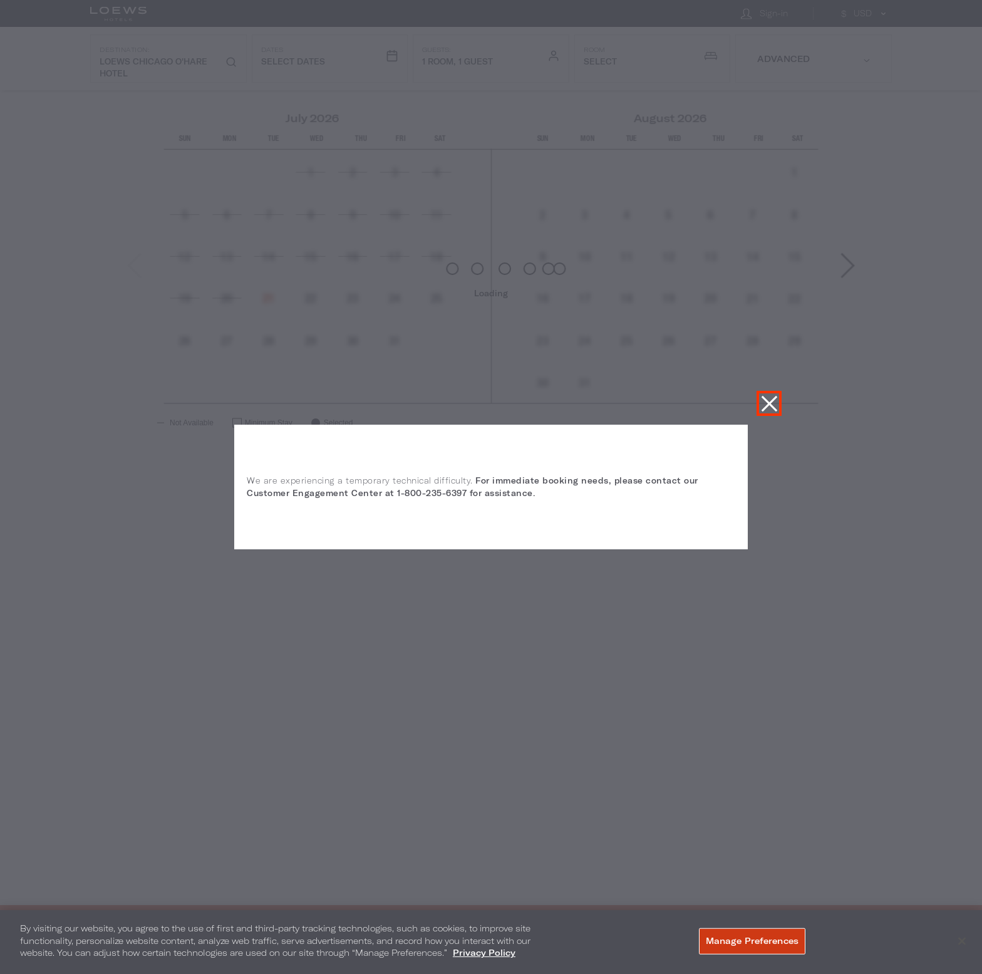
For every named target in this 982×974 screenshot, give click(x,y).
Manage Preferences (752, 941)
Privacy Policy (484, 953)
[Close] (962, 941)
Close (769, 403)
